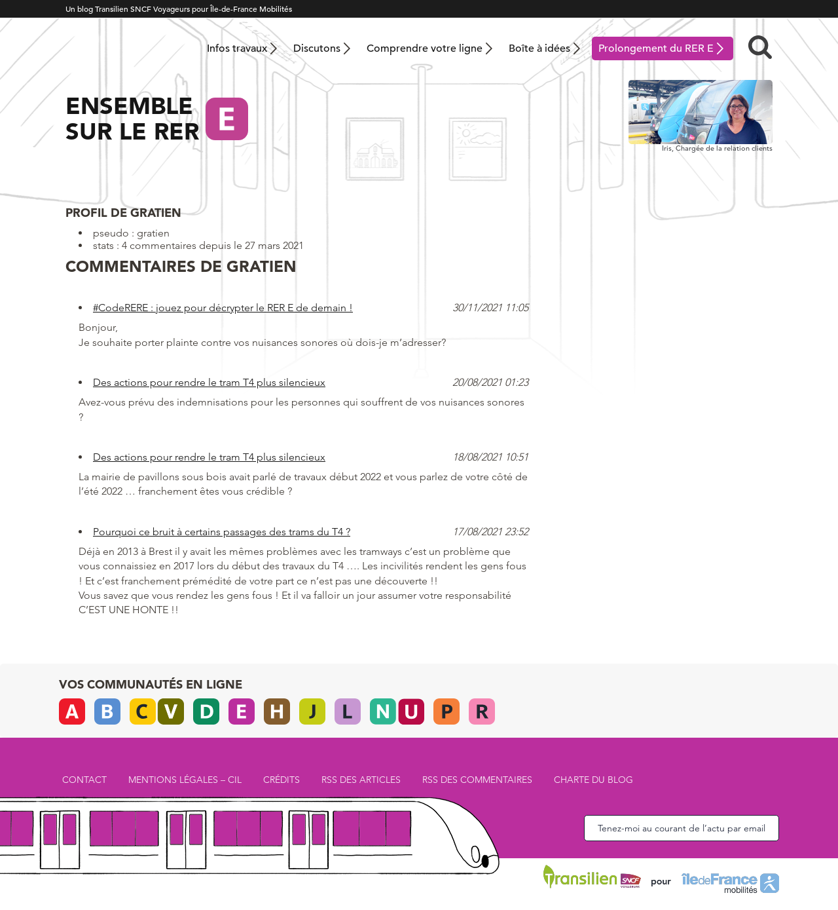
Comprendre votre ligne (425, 48)
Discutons (316, 48)
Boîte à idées (539, 48)
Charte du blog (593, 780)
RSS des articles (361, 780)
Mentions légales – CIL (185, 780)
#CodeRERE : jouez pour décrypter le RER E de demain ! (223, 307)
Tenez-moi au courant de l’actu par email (681, 828)
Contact (84, 780)
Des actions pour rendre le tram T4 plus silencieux (209, 382)
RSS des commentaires (477, 780)
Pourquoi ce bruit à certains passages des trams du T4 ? (221, 531)
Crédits (281, 780)
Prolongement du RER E (656, 48)
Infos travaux (237, 48)
